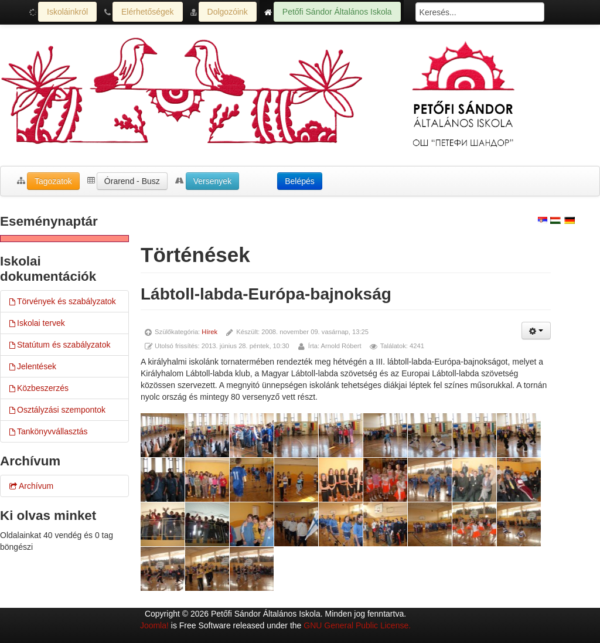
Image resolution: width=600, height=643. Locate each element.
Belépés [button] (300, 181)
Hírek (209, 331)
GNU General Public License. (357, 625)
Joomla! (154, 625)
